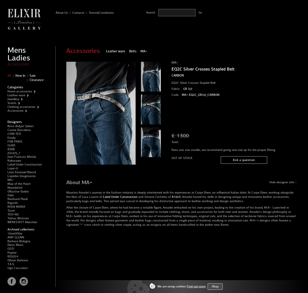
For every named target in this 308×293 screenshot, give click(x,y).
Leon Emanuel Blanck (21, 172)
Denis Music (15, 245)
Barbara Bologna (18, 241)
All (9, 76)
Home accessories (19, 91)
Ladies (18, 58)
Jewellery (13, 99)
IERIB (11, 149)
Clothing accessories (21, 107)
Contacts (78, 13)
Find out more (196, 286)
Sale (33, 76)
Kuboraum (14, 160)
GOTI (10, 249)
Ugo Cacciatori (17, 268)
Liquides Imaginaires (21, 176)
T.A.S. (11, 264)
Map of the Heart (19, 184)
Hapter (12, 252)
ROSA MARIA (16, 207)
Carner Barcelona (19, 130)
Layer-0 (12, 168)
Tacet (11, 210)
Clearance (37, 80)
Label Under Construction (24, 164)
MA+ (10, 180)
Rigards (12, 203)
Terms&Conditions (101, 13)
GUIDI (11, 145)
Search (150, 12)
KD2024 (12, 256)
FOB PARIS (14, 141)
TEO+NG (13, 214)
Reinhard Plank (17, 199)
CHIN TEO (14, 134)
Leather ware (16, 95)
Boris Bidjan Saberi (20, 126)
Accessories (18, 64)
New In (20, 76)
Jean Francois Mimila (21, 157)
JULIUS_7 (13, 153)
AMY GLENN (15, 237)
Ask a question (244, 160)
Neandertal (14, 187)
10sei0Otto (14, 233)
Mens (16, 50)
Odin (10, 195)
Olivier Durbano (17, 260)
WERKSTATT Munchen (22, 222)
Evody (11, 138)
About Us (62, 13)
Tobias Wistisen (18, 218)
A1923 (176, 197)
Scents (11, 103)
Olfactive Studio (18, 191)
